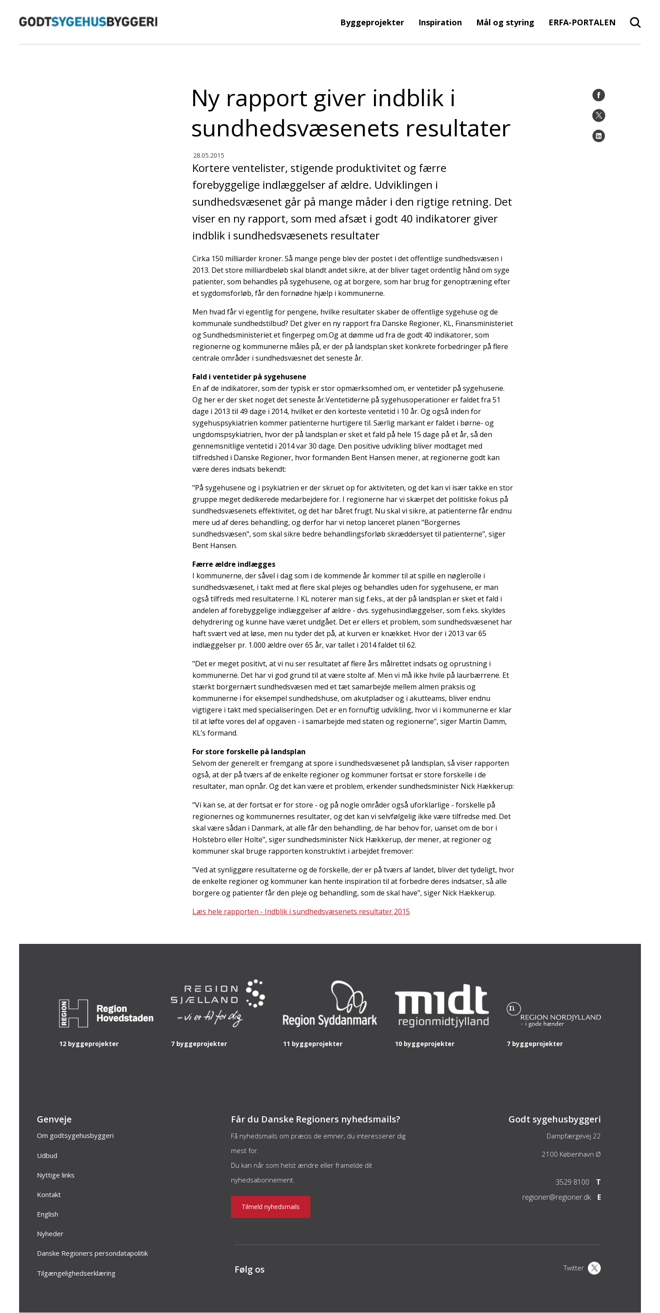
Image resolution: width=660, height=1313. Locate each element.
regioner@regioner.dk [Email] (556, 1197)
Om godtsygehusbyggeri (75, 1135)
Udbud (47, 1155)
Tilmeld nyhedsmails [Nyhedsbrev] (271, 1206)
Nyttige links (56, 1174)
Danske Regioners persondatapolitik (92, 1253)
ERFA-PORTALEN (582, 22)
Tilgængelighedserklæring (76, 1273)
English (47, 1214)
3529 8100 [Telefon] (572, 1182)
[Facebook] (598, 95)
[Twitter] (598, 115)
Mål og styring (505, 22)
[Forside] (88, 39)
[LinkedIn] (598, 136)
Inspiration (440, 22)
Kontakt (49, 1194)
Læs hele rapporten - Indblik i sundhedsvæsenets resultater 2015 (301, 911)
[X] (582, 1269)
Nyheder (50, 1233)
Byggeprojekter (372, 22)
